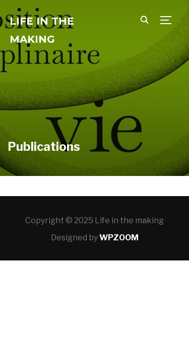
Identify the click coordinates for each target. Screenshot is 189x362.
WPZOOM (119, 237)
